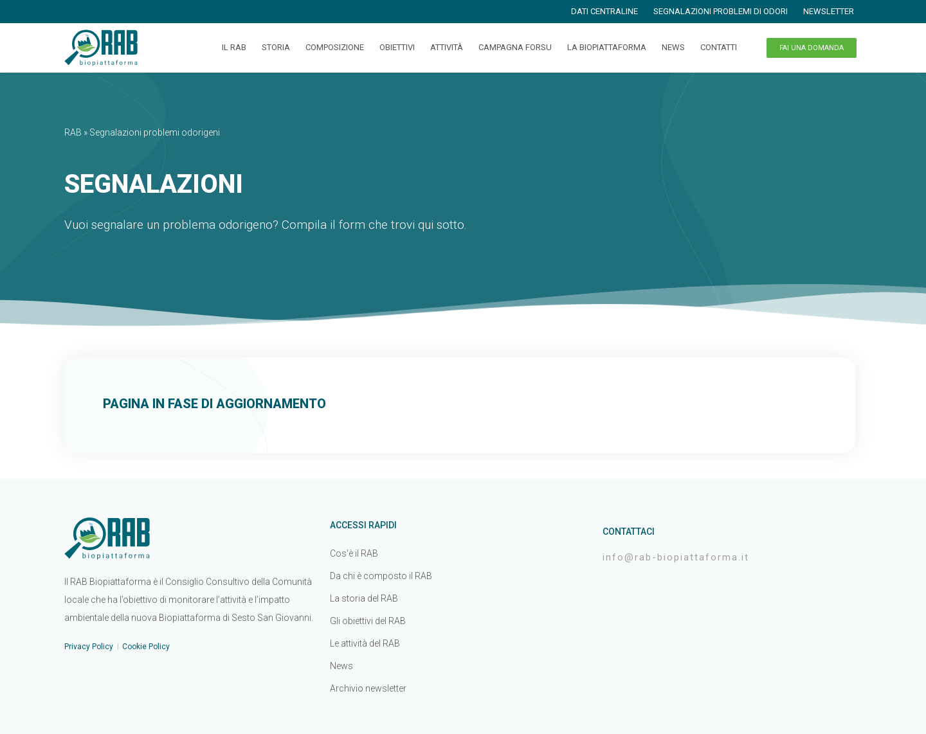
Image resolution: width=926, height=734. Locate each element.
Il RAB (234, 47)
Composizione (334, 47)
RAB (73, 132)
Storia (276, 47)
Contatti (718, 47)
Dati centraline (604, 11)
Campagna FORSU (515, 47)
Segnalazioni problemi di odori (720, 11)
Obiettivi (397, 47)
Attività (446, 47)
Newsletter (828, 11)
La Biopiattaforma (606, 47)
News (673, 47)
